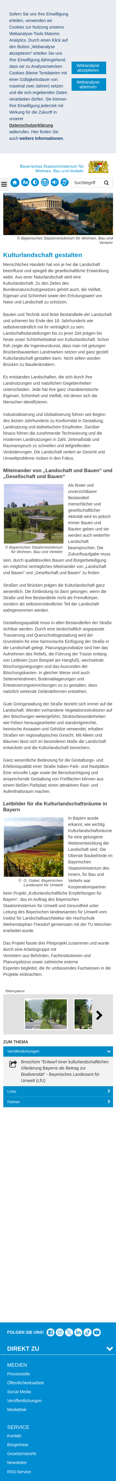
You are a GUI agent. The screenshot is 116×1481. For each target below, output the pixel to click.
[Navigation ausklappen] (4, 184)
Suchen (106, 183)
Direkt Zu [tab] (23, 1138)
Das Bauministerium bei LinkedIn (78, 1122)
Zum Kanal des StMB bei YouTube (97, 1122)
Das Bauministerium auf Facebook (51, 1122)
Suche (13, 1287)
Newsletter (17, 1252)
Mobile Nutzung (21, 1323)
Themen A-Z (18, 1296)
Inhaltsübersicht (21, 1305)
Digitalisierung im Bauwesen (33, 1358)
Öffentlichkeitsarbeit (25, 1172)
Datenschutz (52, 1414)
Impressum (20, 1414)
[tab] (58, 1051)
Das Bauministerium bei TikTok (87, 1122)
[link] (58, 1071)
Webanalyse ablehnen (88, 84)
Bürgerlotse (18, 1234)
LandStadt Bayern (24, 1349)
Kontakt (14, 1225)
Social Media (19, 1181)
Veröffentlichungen (24, 1190)
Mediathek (17, 1199)
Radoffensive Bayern (26, 1367)
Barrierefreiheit (21, 1314)
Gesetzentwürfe (21, 1243)
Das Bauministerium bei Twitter (69, 1122)
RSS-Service (19, 1261)
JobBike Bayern (21, 1376)
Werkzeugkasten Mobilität (31, 1385)
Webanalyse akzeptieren (88, 68)
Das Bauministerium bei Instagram (60, 1122)
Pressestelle (18, 1163)
